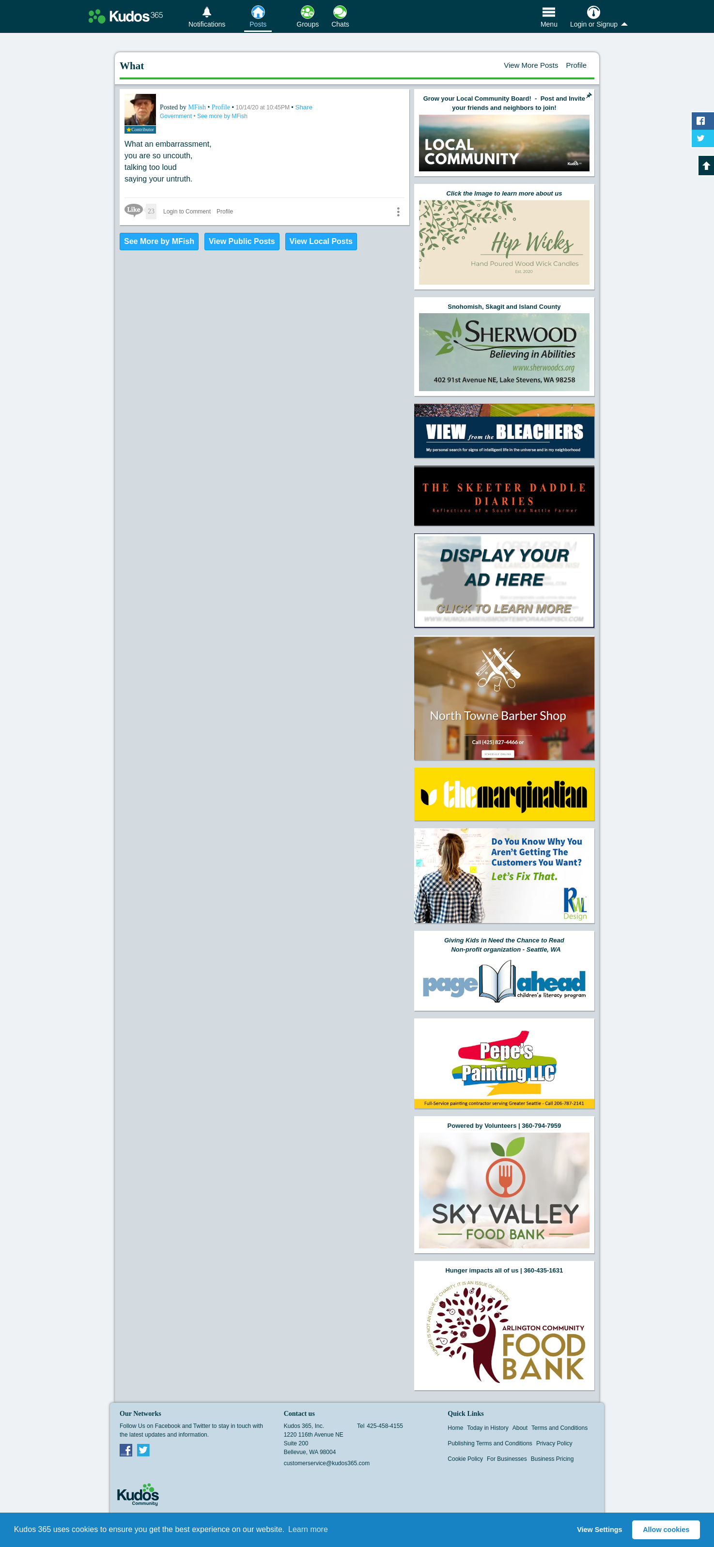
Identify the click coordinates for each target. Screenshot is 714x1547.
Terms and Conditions (559, 1428)
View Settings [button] (599, 1529)
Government (176, 116)
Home (455, 1428)
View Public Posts (242, 241)
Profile (576, 65)
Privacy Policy (554, 1443)
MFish (197, 107)
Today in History (487, 1428)
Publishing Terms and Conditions (490, 1443)
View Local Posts (321, 241)
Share (304, 107)
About (520, 1428)
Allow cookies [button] (666, 1529)
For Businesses (507, 1459)
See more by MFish (222, 116)
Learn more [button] (308, 1529)
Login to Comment (187, 211)
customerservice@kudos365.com (327, 1463)
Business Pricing (552, 1459)
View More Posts (531, 65)
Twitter (143, 1450)
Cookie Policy (465, 1459)
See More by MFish (159, 241)
